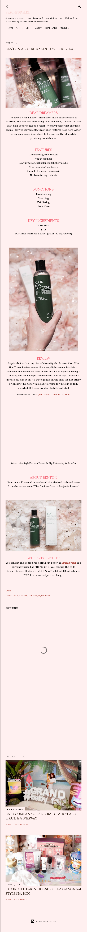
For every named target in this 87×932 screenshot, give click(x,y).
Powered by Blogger (43, 921)
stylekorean (44, 595)
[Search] (79, 5)
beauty (16, 595)
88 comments (21, 824)
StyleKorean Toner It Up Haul (52, 394)
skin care (33, 595)
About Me (23, 28)
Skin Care (51, 28)
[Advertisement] (43, 722)
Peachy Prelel (18, 12)
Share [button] (8, 590)
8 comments (20, 899)
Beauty (37, 28)
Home (10, 28)
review (24, 595)
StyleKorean (69, 562)
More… (64, 28)
